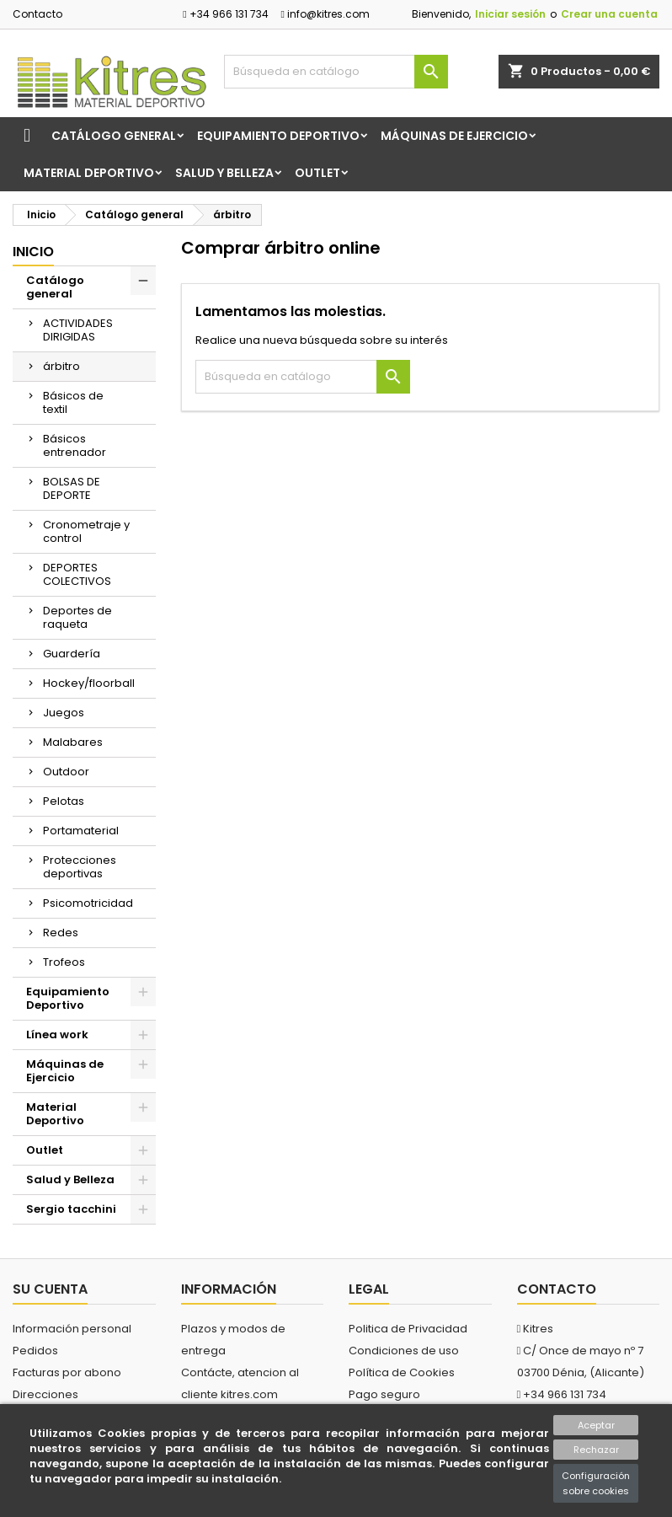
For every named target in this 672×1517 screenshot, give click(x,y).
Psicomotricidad (88, 903)
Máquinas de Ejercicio (454, 135)
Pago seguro (384, 1394)
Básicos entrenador (74, 445)
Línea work (57, 1035)
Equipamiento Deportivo (278, 135)
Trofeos (64, 962)
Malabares (73, 742)
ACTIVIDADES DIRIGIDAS (78, 330)
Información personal (72, 1329)
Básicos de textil (73, 402)
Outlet (317, 172)
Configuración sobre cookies (596, 1483)
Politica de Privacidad (408, 1329)
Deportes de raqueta (77, 617)
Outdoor (66, 772)
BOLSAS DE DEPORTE (71, 488)
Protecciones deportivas (79, 867)
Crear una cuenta (609, 14)
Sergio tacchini (71, 1209)
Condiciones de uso (404, 1351)
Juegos (63, 713)
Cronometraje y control (86, 531)
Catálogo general (113, 135)
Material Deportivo (89, 172)
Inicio (33, 251)
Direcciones (45, 1394)
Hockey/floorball (89, 683)
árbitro (61, 366)
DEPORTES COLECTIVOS (77, 574)
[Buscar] (336, 71)
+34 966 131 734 (225, 14)
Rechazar (596, 1449)
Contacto (37, 14)
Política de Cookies (402, 1372)
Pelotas (63, 801)
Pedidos (35, 1351)
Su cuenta (50, 1289)
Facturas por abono (67, 1372)
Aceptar (596, 1425)
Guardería (71, 654)
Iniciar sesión (510, 14)
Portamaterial (81, 831)
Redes (60, 933)
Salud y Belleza (224, 172)
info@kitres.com (325, 14)
